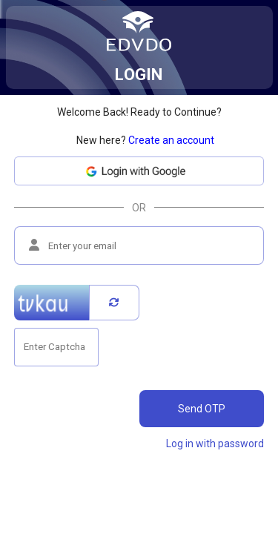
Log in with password (215, 443)
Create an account (171, 140)
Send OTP (201, 409)
